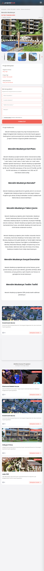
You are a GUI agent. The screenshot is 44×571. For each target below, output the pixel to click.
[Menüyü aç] (41, 2)
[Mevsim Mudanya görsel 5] (22, 57)
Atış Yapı (5, 71)
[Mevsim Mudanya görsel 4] (11, 57)
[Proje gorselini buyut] (22, 35)
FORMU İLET (22, 121)
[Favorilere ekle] (4, 308)
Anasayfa (3, 9)
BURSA (18, 9)
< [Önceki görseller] (2, 56)
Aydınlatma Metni (7, 117)
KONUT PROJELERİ (11, 9)
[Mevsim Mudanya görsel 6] (33, 57)
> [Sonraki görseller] (42, 56)
